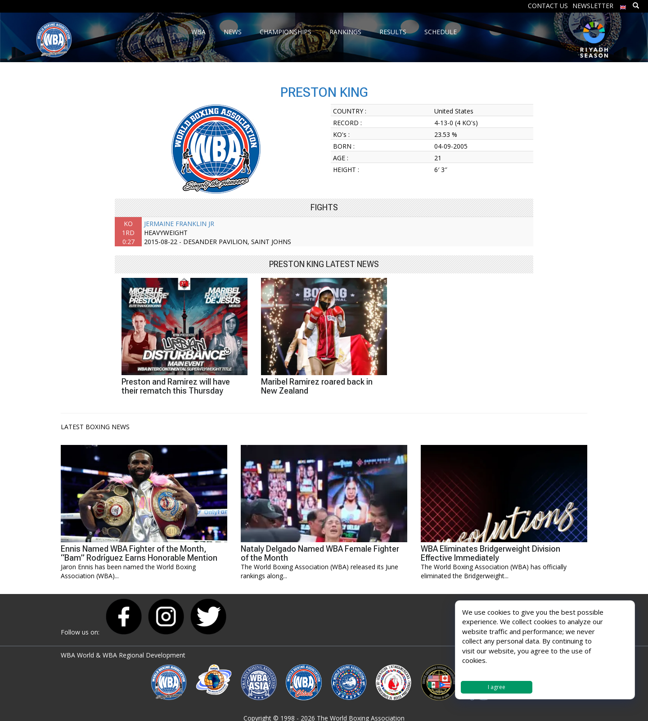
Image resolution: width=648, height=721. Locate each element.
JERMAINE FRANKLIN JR (179, 223)
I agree (496, 687)
